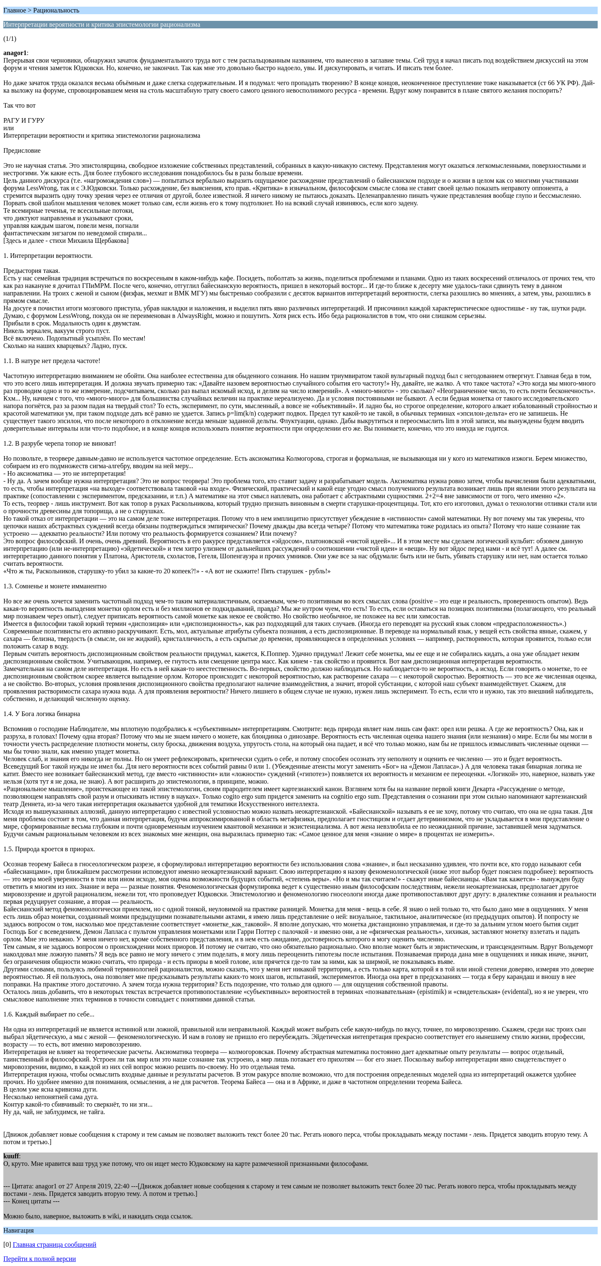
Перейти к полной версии (39, 1258)
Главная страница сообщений (54, 1244)
